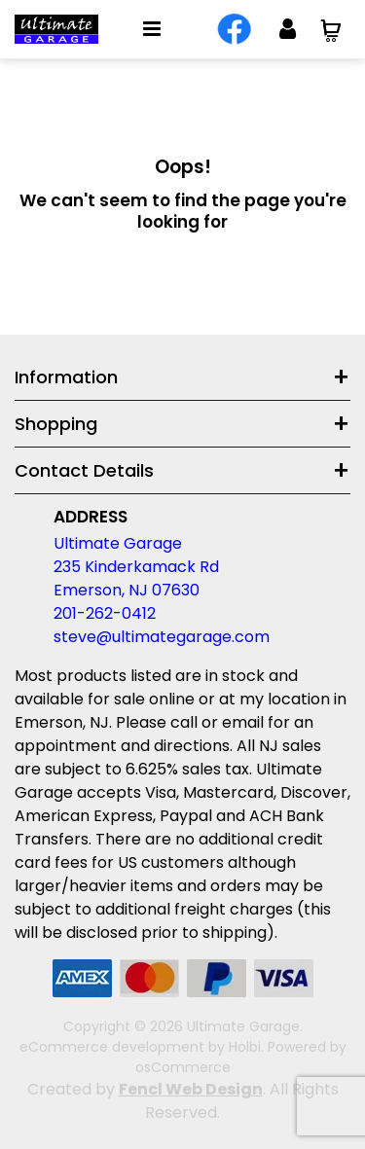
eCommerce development (111, 1047)
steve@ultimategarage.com (162, 637)
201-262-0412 (105, 613)
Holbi (245, 1047)
